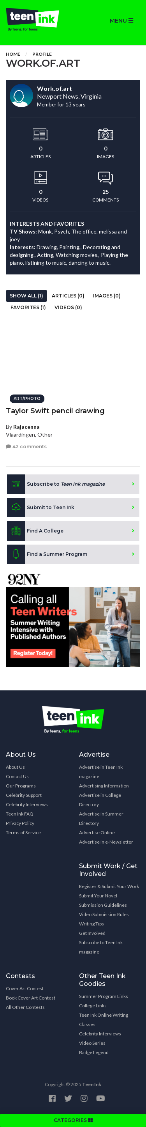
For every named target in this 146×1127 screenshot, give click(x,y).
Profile (42, 54)
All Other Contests (25, 1007)
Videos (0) (68, 307)
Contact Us (17, 776)
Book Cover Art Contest (30, 998)
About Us (15, 767)
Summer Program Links (103, 996)
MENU (121, 20)
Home (13, 54)
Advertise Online (97, 832)
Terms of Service (23, 832)
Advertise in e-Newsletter (106, 842)
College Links (93, 1005)
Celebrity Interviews (27, 804)
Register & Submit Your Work (109, 886)
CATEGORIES (73, 1120)
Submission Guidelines (103, 905)
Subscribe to (56, 484)
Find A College (35, 531)
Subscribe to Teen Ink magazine (101, 947)
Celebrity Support (24, 795)
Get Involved (92, 933)
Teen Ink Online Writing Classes (103, 1019)
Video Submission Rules (104, 914)
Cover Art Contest (25, 988)
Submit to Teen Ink (40, 507)
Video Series (92, 1043)
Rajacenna (26, 426)
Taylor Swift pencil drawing (55, 411)
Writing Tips (91, 924)
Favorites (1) (28, 307)
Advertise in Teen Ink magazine (101, 771)
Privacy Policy (20, 823)
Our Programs (21, 786)
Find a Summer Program (47, 554)
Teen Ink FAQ (19, 814)
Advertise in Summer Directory (101, 818)
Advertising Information (104, 786)
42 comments (26, 446)
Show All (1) (26, 296)
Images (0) (107, 296)
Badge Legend (94, 1052)
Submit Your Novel (98, 896)
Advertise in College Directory (100, 799)
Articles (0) (68, 296)
